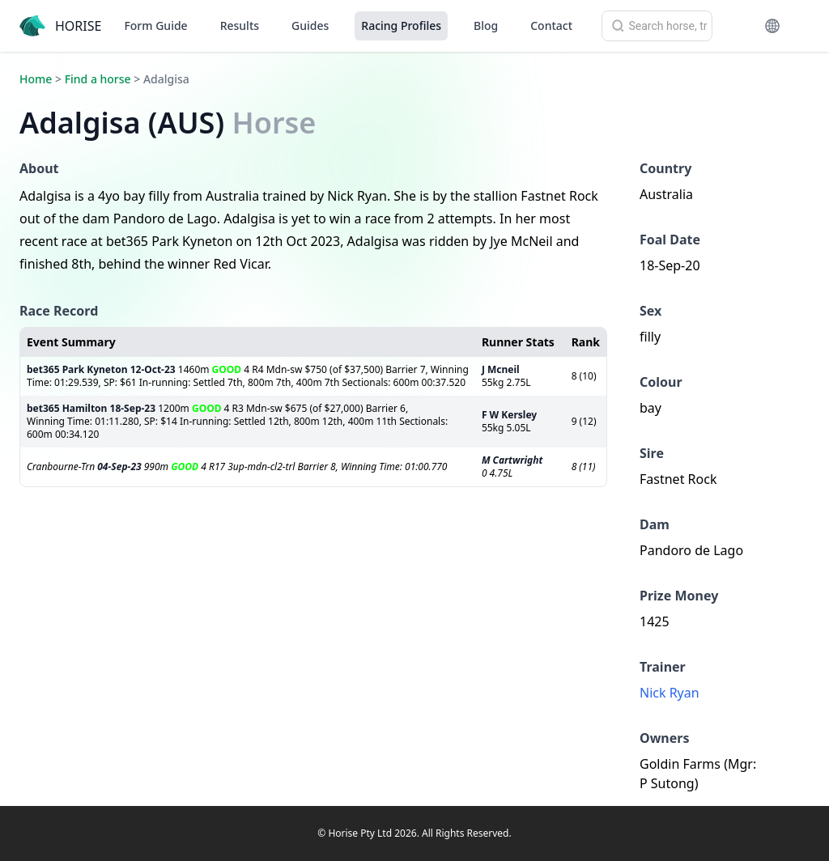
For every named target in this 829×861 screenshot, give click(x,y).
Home (35, 79)
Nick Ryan (669, 693)
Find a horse (98, 79)
